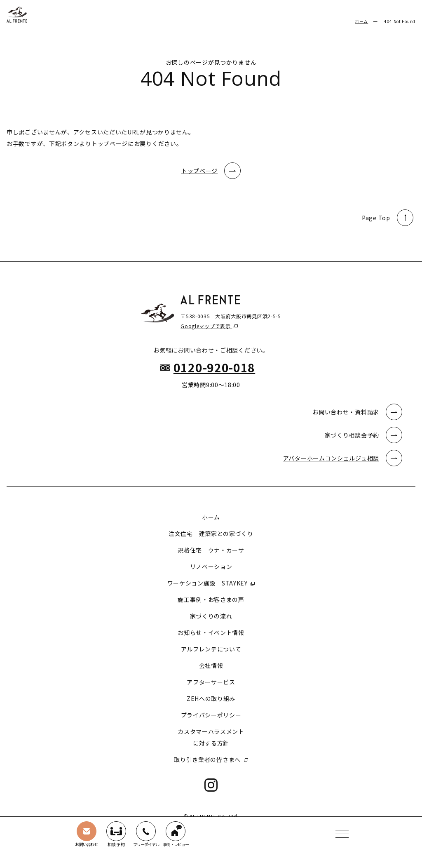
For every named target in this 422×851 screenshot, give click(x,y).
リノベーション (211, 566)
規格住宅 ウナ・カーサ (211, 550)
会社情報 (211, 665)
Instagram (211, 785)
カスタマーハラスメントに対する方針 (211, 737)
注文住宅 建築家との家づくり (211, 533)
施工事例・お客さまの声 (211, 599)
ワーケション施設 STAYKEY (208, 583)
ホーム (361, 21)
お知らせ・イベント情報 (211, 632)
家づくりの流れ (211, 616)
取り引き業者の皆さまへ (208, 759)
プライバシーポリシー (211, 715)
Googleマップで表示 (206, 325)
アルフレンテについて (211, 649)
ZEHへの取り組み (211, 698)
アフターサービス (211, 682)
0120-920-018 (214, 367)
